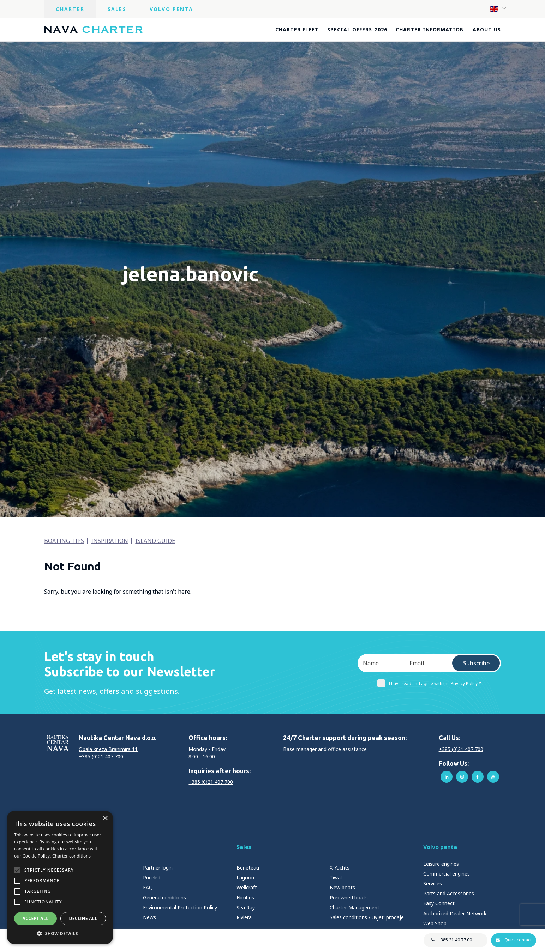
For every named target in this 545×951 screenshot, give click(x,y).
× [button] (105, 818)
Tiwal (336, 877)
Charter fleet (297, 29)
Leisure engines (441, 863)
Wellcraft (246, 887)
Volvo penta (440, 847)
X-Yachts (339, 867)
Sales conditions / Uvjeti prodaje (367, 917)
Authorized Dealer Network (454, 913)
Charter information (430, 29)
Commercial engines (446, 873)
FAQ (148, 887)
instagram (462, 777)
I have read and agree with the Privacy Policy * (429, 683)
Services (432, 883)
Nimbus (245, 897)
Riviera (244, 917)
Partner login (158, 867)
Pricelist (152, 877)
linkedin (447, 777)
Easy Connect (439, 903)
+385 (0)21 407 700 (101, 756)
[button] (60, 933)
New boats (342, 887)
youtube (493, 777)
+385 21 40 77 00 (455, 940)
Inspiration (109, 541)
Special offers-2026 (357, 29)
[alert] (60, 877)
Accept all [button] (36, 918)
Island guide (155, 541)
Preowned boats (349, 897)
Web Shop (435, 923)
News (149, 917)
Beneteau (247, 867)
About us (487, 29)
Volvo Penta (171, 9)
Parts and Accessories (448, 893)
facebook (478, 777)
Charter (70, 9)
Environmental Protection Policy (180, 907)
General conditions (164, 897)
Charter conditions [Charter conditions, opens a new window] (71, 856)
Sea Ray (245, 907)
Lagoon (245, 877)
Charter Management (354, 907)
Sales (117, 9)
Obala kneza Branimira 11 (108, 749)
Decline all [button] (83, 918)
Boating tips (64, 541)
